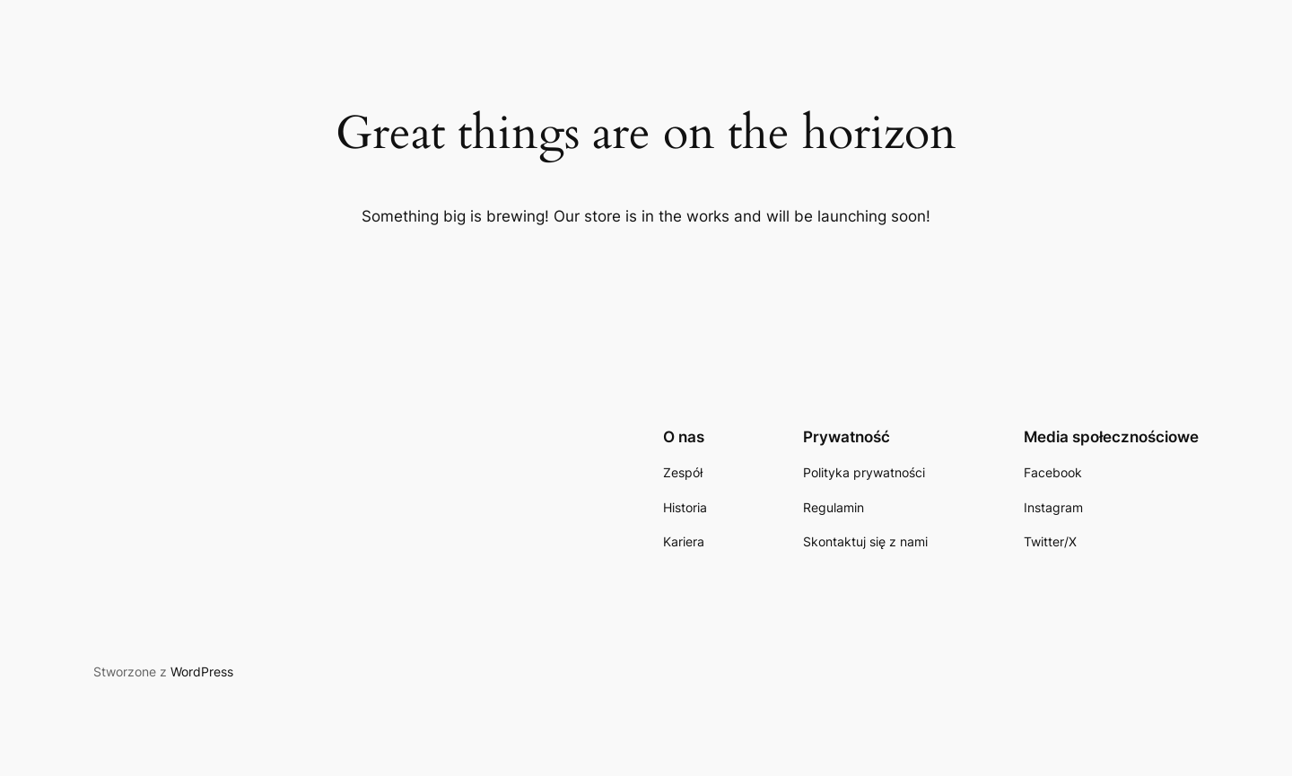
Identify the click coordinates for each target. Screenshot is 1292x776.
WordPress (201, 671)
